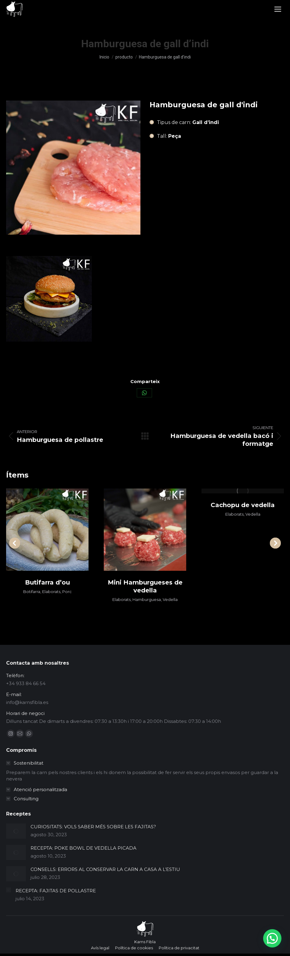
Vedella (170, 599)
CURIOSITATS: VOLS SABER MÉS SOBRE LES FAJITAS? (93, 827)
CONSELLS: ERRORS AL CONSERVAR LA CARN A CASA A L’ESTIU (105, 869)
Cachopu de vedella (243, 505)
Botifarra (31, 591)
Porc (67, 591)
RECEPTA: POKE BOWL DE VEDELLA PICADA (83, 848)
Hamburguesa (146, 599)
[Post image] (16, 831)
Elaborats (51, 591)
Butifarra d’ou (47, 582)
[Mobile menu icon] (278, 9)
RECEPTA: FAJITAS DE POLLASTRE (56, 891)
